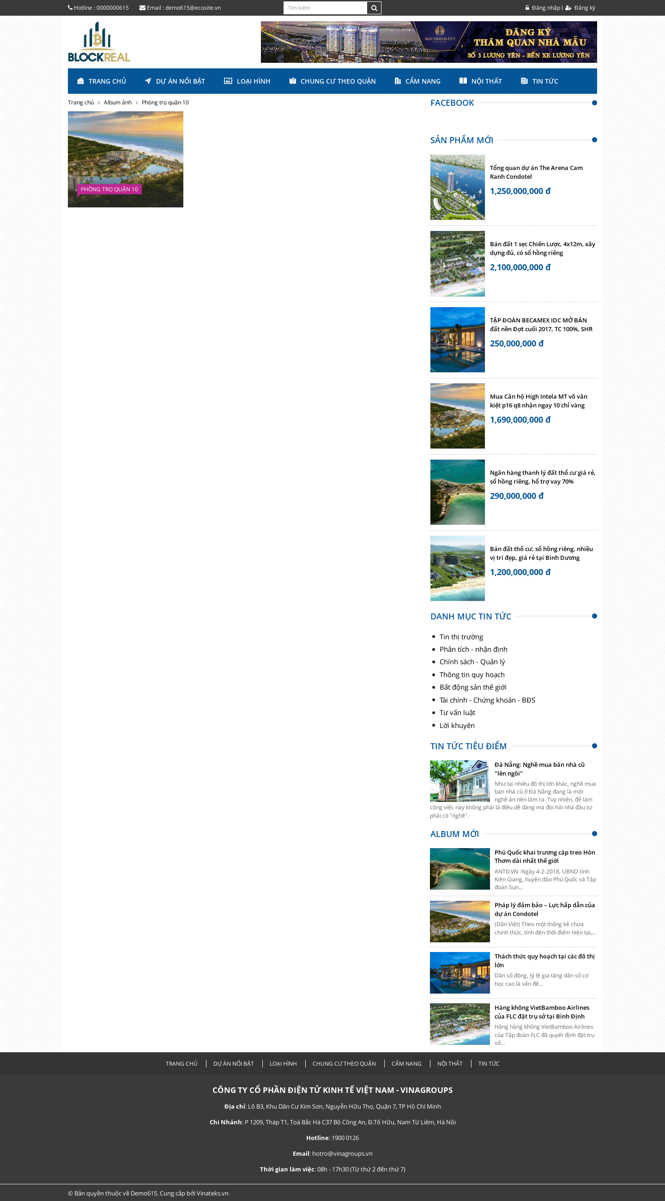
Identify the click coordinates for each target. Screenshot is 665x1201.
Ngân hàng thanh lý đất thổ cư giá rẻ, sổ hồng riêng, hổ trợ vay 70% (543, 477)
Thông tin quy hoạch (472, 674)
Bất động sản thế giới (473, 686)
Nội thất (480, 81)
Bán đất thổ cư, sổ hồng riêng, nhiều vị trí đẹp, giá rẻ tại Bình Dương (541, 553)
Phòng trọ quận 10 (165, 102)
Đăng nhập (543, 8)
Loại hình (247, 81)
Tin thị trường (461, 636)
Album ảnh (118, 102)
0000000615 (113, 8)
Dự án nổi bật (175, 81)
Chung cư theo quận (333, 81)
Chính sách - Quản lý (472, 661)
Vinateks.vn (213, 1193)
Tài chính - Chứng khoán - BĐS (487, 699)
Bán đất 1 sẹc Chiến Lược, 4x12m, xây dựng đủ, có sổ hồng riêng (542, 248)
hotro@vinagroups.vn (342, 1153)
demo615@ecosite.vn (193, 8)
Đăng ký (580, 8)
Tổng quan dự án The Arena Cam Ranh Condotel (536, 172)
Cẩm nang (418, 81)
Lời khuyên (457, 725)
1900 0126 (345, 1138)
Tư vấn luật (457, 712)
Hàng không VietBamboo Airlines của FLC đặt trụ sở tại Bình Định (542, 1011)
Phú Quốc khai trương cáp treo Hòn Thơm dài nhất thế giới (545, 856)
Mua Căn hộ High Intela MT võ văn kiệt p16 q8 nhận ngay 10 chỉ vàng (538, 401)
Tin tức (539, 81)
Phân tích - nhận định (474, 649)
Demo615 (144, 1193)
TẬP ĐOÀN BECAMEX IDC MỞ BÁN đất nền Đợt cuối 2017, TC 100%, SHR (541, 325)
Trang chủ (101, 81)
